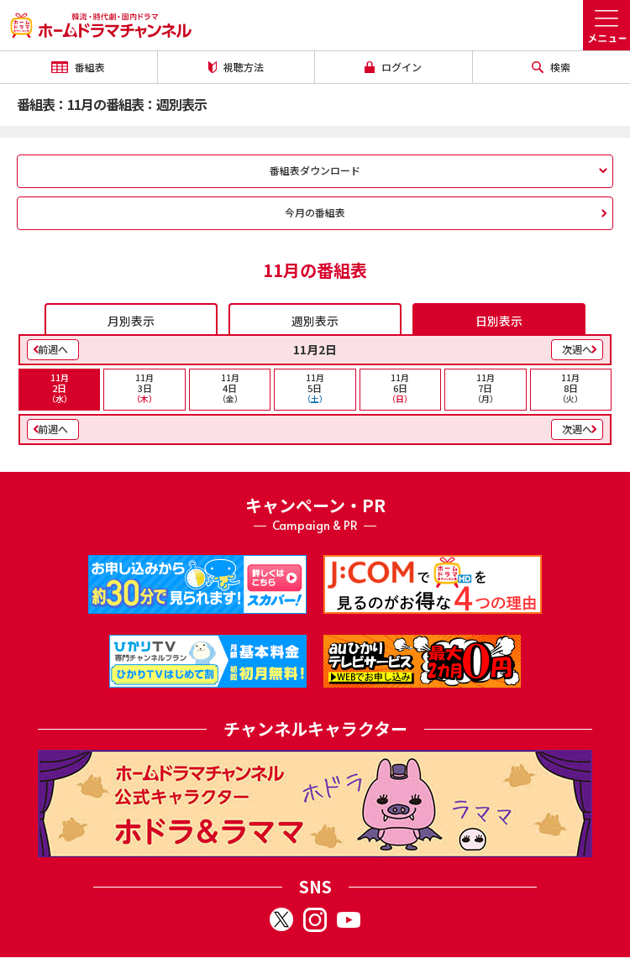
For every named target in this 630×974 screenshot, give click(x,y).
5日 (314, 388)
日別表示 (498, 320)
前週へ (53, 349)
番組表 (78, 67)
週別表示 (315, 320)
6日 (400, 388)
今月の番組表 (315, 212)
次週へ (577, 349)
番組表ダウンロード (315, 170)
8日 (571, 388)
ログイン (393, 67)
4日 (230, 388)
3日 (144, 388)
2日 (59, 388)
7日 (485, 388)
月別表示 (131, 320)
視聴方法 (236, 67)
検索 (551, 67)
